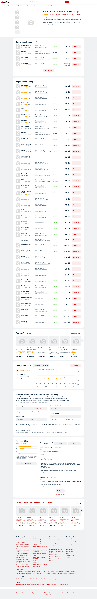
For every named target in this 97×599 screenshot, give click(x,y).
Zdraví (15, 5)
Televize (67, 571)
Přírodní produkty (31, 5)
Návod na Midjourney (52, 584)
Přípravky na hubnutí (54, 545)
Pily (43, 573)
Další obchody (48, 70)
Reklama (79, 592)
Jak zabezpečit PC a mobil (56, 579)
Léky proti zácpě (70, 547)
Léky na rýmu (69, 551)
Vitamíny (68, 553)
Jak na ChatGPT (41, 584)
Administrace (39, 592)
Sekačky (48, 573)
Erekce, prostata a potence (55, 549)
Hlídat (71, 14)
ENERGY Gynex (20, 557)
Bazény (65, 573)
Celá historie (45, 365)
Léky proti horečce (70, 543)
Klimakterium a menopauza (55, 547)
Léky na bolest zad (70, 539)
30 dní (31, 365)
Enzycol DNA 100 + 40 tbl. (22, 559)
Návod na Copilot (31, 584)
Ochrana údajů (47, 592)
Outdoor (60, 573)
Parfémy (39, 573)
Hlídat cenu (75, 365)
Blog (33, 592)
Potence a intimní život (54, 556)
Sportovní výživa (70, 555)
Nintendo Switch (60, 571)
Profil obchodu (24, 59)
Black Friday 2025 (73, 573)
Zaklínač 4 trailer (31, 579)
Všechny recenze (60, 494)
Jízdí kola (54, 573)
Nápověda (27, 592)
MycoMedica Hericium (21, 539)
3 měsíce (37, 365)
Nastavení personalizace (59, 592)
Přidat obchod (19, 592)
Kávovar (73, 571)
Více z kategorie (76, 503)
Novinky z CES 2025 (21, 584)
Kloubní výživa (52, 541)
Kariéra (51, 594)
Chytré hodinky (19, 571)
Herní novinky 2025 (20, 579)
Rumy (33, 573)
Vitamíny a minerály (54, 539)
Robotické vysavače (26, 573)
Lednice (18, 573)
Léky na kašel (69, 549)
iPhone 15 (39, 571)
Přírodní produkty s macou (39, 539)
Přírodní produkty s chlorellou (40, 541)
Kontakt (46, 594)
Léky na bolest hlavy (71, 541)
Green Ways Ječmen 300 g (22, 544)
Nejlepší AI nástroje (63, 584)
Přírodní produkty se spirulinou (40, 564)
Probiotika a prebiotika (54, 543)
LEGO (44, 571)
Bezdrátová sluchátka (30, 571)
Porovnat (64, 14)
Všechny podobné (76, 333)
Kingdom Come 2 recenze (42, 579)
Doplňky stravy (21, 5)
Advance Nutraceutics (36, 408)
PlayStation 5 (51, 571)
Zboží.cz (10, 5)
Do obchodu (76, 46)
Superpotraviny (36, 566)
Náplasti (68, 557)
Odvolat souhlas (71, 592)
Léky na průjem (69, 545)
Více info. (24, 458)
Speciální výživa (53, 554)
